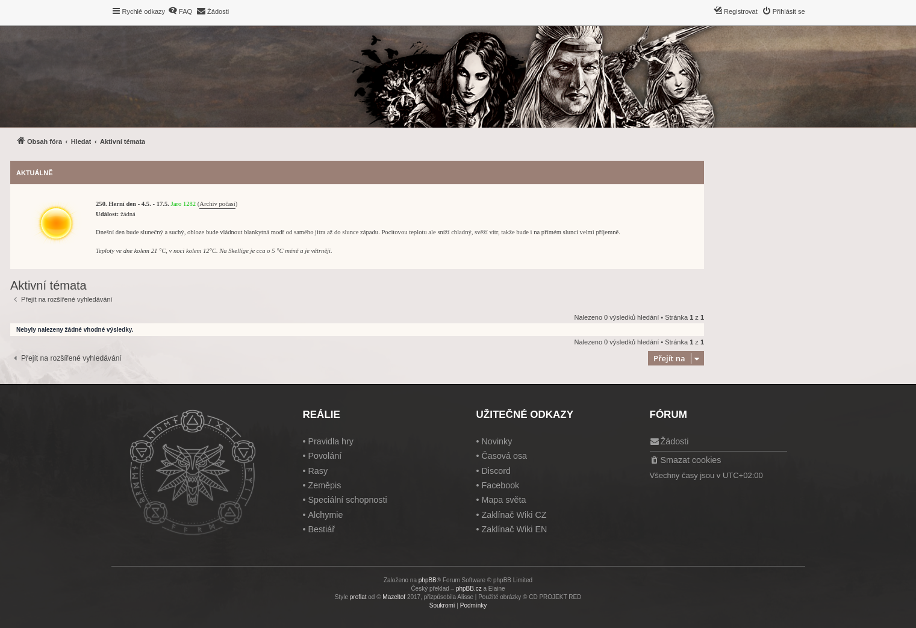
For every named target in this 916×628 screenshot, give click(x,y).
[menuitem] (180, 11)
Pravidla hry (331, 441)
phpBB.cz (469, 588)
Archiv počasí (217, 204)
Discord (495, 471)
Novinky (496, 441)
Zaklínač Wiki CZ (513, 515)
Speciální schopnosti (347, 500)
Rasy (318, 471)
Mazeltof (393, 597)
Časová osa (504, 456)
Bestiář (321, 529)
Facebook (500, 485)
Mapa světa (503, 500)
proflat (358, 597)
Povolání (324, 456)
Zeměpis (324, 485)
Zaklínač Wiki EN (514, 529)
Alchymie (325, 515)
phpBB (428, 580)
